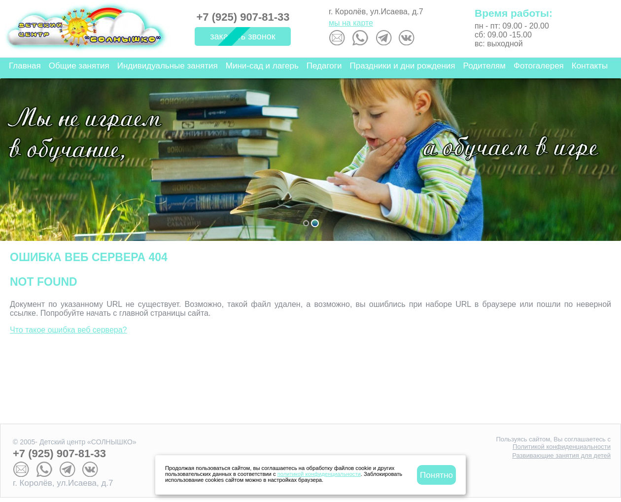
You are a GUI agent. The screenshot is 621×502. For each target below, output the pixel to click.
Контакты (590, 65)
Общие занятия (79, 65)
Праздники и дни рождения (402, 65)
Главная (25, 65)
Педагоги (324, 65)
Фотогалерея (539, 65)
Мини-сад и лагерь (262, 65)
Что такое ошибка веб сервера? (68, 330)
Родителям (484, 65)
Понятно (436, 475)
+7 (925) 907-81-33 (243, 17)
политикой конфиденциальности (319, 474)
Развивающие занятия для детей (561, 455)
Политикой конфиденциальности (562, 446)
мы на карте (351, 23)
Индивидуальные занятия (167, 65)
